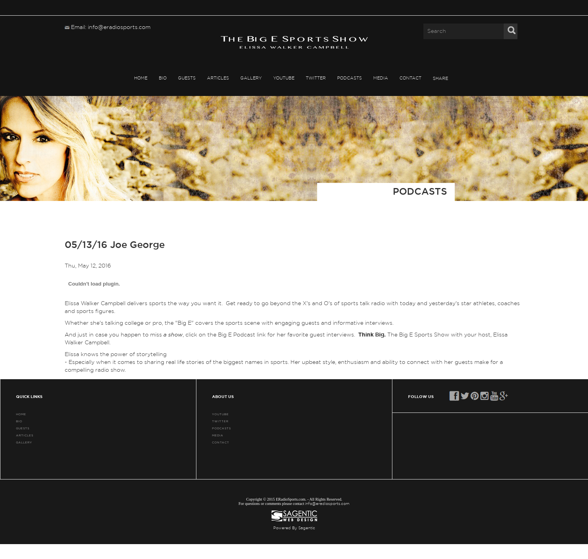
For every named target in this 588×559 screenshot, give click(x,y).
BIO (163, 78)
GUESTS (187, 78)
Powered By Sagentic (294, 528)
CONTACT (410, 78)
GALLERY (251, 78)
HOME (140, 78)
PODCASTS (349, 78)
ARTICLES (218, 78)
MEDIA (380, 78)
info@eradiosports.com (327, 504)
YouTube (283, 78)
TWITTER (316, 78)
